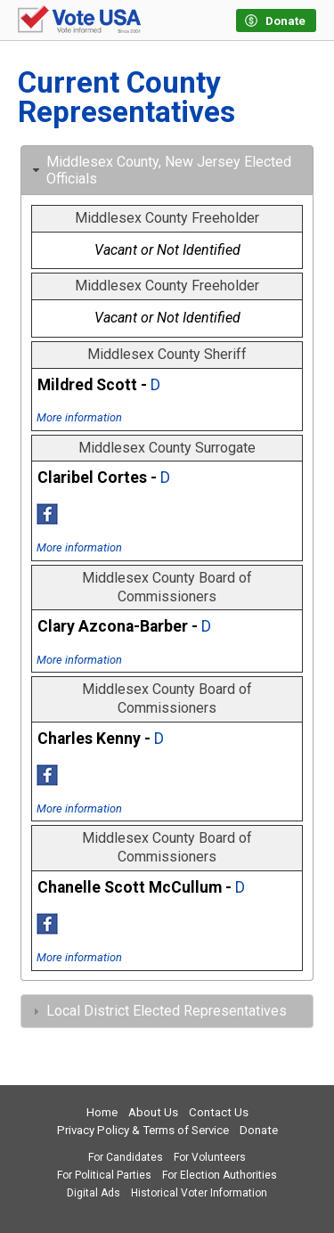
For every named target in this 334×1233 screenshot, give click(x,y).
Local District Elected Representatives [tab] (158, 1010)
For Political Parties (104, 1175)
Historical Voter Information (199, 1193)
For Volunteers (210, 1157)
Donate (259, 1130)
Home (102, 1112)
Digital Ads (93, 1193)
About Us (153, 1112)
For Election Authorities (219, 1175)
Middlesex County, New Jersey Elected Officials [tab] (160, 170)
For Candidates (125, 1157)
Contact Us (218, 1112)
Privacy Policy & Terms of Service (143, 1130)
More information (79, 417)
